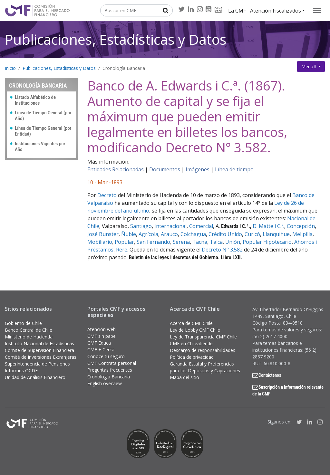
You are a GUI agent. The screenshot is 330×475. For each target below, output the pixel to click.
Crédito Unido (225, 234)
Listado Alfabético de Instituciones (35, 100)
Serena (181, 241)
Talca (216, 241)
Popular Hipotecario (267, 241)
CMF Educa (99, 343)
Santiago (141, 226)
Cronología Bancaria (123, 68)
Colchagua (193, 234)
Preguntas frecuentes (109, 370)
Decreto (107, 195)
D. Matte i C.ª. (268, 226)
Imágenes (197, 169)
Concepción (301, 226)
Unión (232, 241)
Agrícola (148, 234)
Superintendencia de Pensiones (37, 364)
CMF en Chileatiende (191, 343)
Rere (121, 249)
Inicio (10, 68)
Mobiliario (99, 241)
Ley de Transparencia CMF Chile (203, 337)
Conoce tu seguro (106, 356)
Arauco (169, 234)
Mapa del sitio (184, 377)
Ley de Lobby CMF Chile (195, 330)
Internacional (170, 226)
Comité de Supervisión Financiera (39, 350)
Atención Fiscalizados (275, 10)
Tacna (199, 241)
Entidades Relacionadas (115, 169)
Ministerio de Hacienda (29, 337)
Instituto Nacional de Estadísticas (39, 343)
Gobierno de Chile (23, 323)
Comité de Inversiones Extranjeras (40, 357)
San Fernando (153, 241)
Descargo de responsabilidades (202, 350)
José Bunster (103, 234)
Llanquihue (276, 234)
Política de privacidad (192, 357)
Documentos (164, 169)
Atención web (101, 329)
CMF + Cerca (100, 350)
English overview (104, 383)
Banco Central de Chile (28, 330)
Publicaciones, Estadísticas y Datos (116, 39)
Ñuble (128, 234)
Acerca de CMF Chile (191, 323)
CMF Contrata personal (111, 363)
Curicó (252, 234)
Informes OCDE (21, 370)
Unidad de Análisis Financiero (35, 377)
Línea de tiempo (234, 169)
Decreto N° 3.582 (222, 249)
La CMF (237, 10)
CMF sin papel (102, 336)
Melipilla (302, 234)
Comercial (201, 226)
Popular (124, 241)
